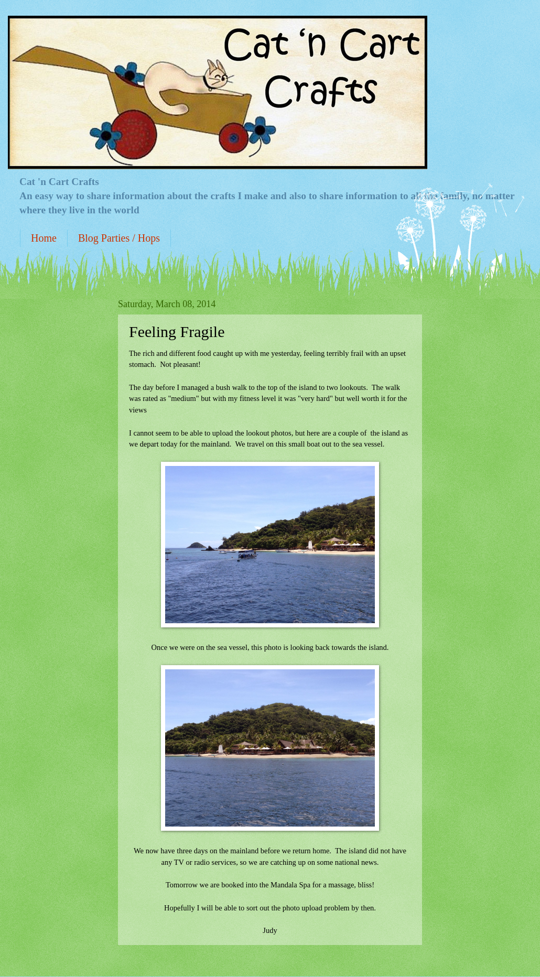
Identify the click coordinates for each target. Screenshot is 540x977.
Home (44, 238)
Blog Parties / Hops (119, 238)
